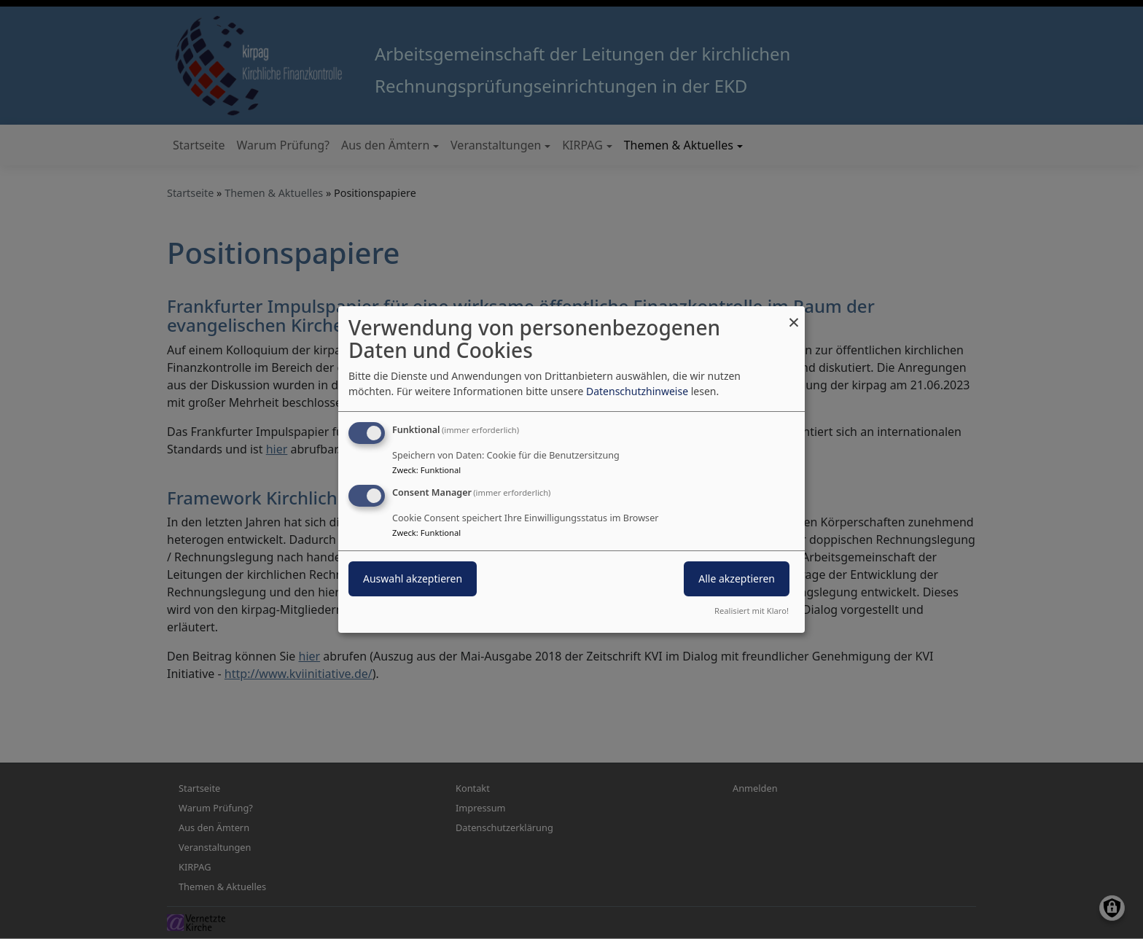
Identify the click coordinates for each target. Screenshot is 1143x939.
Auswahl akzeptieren (412, 578)
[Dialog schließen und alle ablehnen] (794, 315)
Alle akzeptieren (736, 578)
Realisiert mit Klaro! (751, 610)
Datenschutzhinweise (637, 391)
